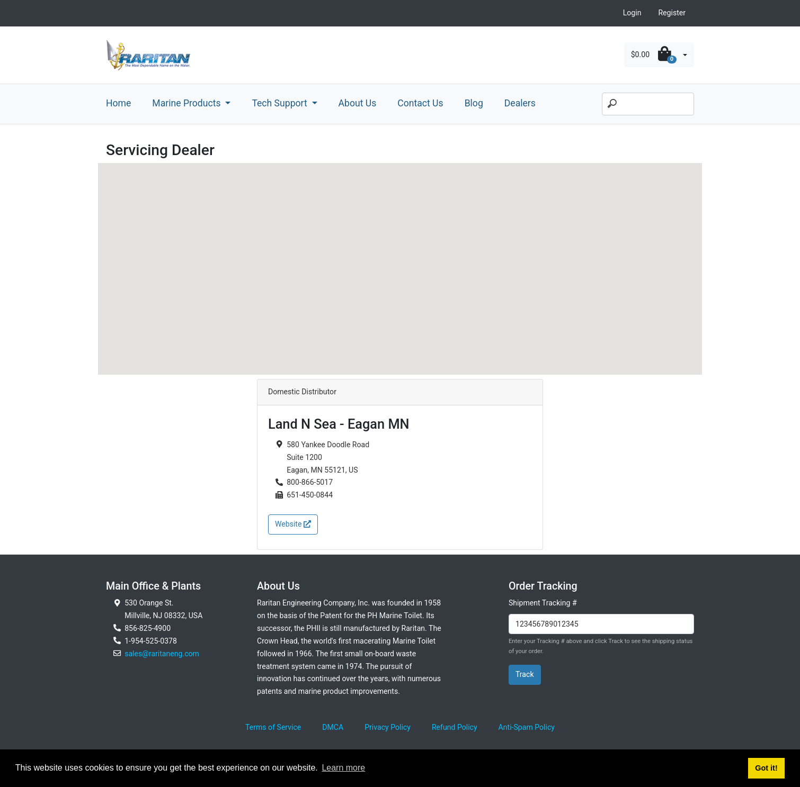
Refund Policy (454, 727)
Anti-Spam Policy (527, 727)
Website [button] (293, 524)
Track (524, 674)
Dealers (520, 103)
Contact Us (420, 103)
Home (118, 103)
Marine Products (187, 103)
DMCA (332, 727)
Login (632, 12)
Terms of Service (273, 727)
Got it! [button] (766, 768)
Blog (474, 103)
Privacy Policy (388, 727)
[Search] (648, 104)
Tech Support (280, 103)
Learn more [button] (343, 767)
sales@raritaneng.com (162, 653)
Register (672, 12)
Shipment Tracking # (543, 603)
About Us (358, 103)
